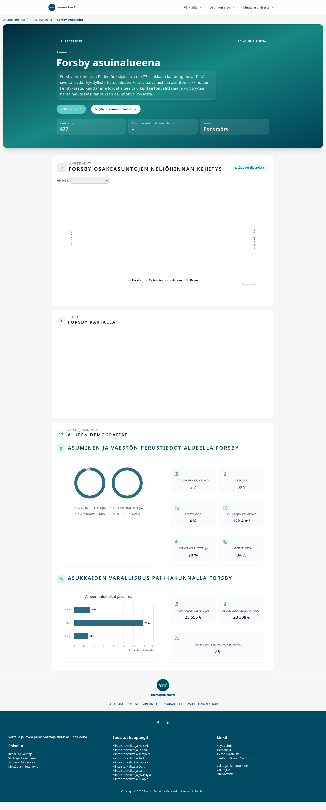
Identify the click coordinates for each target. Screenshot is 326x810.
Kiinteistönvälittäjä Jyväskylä (131, 775)
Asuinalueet (173, 704)
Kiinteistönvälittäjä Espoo (129, 750)
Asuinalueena (42, 20)
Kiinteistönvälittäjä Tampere (131, 754)
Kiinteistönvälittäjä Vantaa (130, 762)
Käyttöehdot (225, 746)
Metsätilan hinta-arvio (23, 766)
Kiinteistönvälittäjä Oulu (128, 766)
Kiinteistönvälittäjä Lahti (128, 771)
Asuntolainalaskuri (203, 704)
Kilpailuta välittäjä (20, 754)
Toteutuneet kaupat (122, 704)
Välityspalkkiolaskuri (22, 758)
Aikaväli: (63, 180)
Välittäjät (193, 7)
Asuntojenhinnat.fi (15, 20)
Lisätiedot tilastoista (249, 167)
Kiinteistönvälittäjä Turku (129, 758)
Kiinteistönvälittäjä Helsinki (130, 746)
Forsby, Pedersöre (69, 20)
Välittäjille (223, 770)
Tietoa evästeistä (228, 754)
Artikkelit (151, 704)
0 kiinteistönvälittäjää (157, 88)
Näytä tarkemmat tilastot (115, 109)
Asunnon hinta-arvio (22, 762)
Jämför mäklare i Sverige (233, 758)
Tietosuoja (224, 750)
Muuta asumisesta (258, 7)
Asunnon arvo (222, 7)
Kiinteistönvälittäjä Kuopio (130, 779)
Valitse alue (71, 109)
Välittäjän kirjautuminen (233, 766)
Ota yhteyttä (225, 774)
